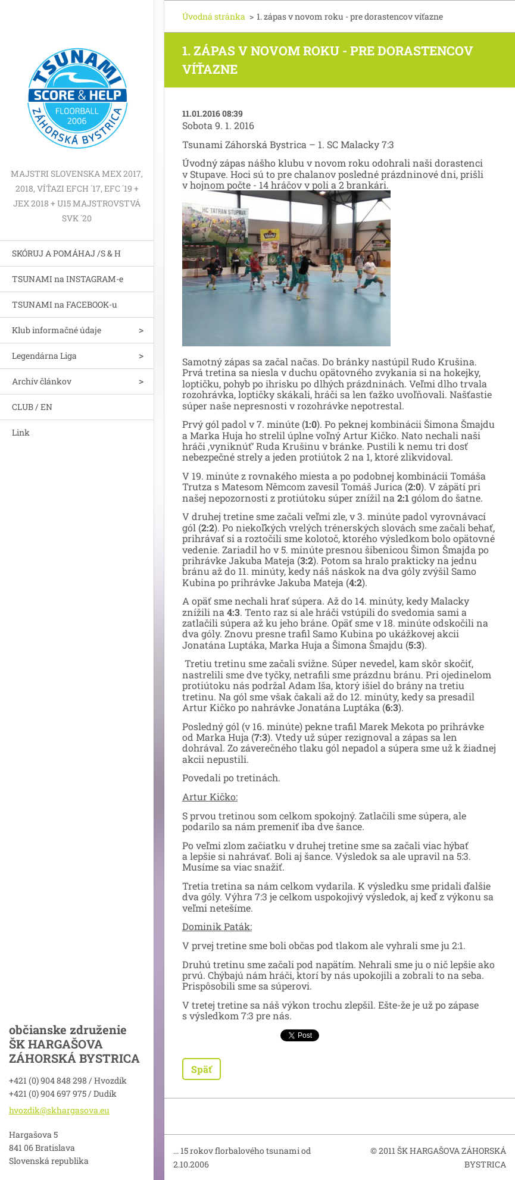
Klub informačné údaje (56, 330)
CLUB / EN (32, 406)
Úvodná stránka (213, 16)
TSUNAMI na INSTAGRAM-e (67, 278)
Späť (201, 1069)
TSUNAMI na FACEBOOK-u (64, 304)
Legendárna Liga (44, 355)
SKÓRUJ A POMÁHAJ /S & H (66, 253)
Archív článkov (41, 381)
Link (21, 432)
